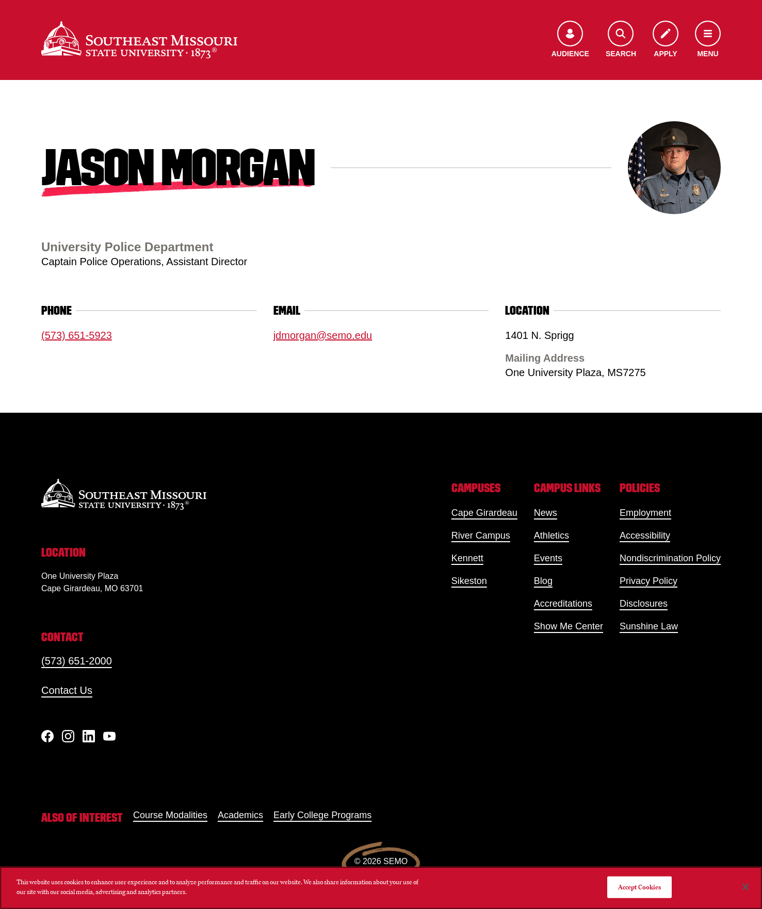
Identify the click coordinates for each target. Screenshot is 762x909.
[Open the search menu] (621, 40)
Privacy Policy (648, 581)
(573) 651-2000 (76, 661)
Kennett (467, 558)
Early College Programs (322, 815)
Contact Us (66, 690)
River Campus (480, 535)
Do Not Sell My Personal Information (547, 887)
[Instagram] (68, 736)
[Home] (139, 39)
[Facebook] (47, 736)
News (545, 513)
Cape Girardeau (484, 513)
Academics (240, 815)
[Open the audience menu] (570, 40)
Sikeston (469, 581)
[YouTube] (109, 736)
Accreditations (563, 603)
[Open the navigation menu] (708, 40)
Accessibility (645, 535)
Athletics (551, 535)
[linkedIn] (89, 736)
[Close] (745, 886)
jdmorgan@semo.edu (322, 335)
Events (548, 558)
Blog (543, 581)
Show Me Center (568, 626)
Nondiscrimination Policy (670, 558)
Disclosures (644, 603)
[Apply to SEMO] (665, 40)
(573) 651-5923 (76, 335)
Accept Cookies (639, 887)
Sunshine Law (649, 626)
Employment (645, 513)
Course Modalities (170, 815)
